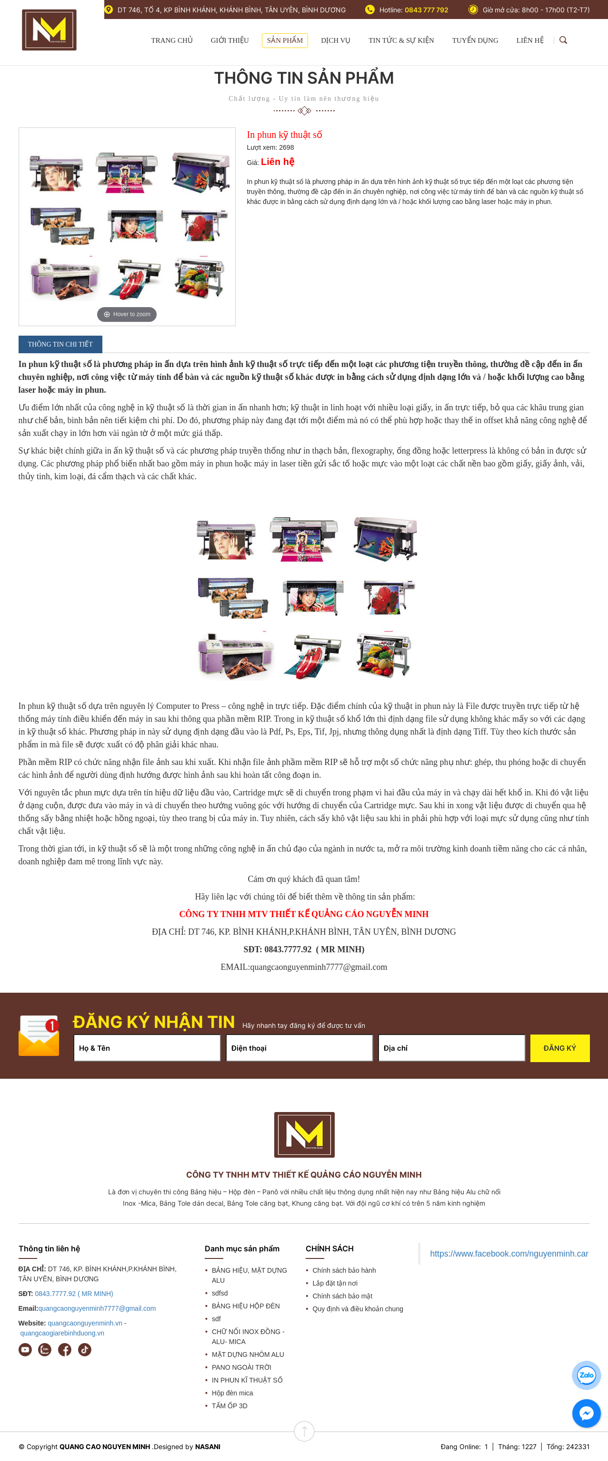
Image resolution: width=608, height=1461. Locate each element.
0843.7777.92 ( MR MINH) (74, 1293)
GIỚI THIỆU (230, 40)
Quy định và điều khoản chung (358, 1309)
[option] (127, 227)
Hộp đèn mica (232, 1393)
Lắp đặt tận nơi (335, 1283)
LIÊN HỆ (530, 40)
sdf (216, 1319)
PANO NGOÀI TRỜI (241, 1367)
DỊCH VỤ (335, 40)
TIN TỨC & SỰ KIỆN (401, 40)
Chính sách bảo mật (343, 1296)
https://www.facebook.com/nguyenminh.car (509, 1253)
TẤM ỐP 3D (230, 1406)
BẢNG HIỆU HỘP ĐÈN (246, 1306)
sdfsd (220, 1293)
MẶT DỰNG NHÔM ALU (248, 1354)
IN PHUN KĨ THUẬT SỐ (247, 1380)
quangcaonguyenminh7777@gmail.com (97, 1308)
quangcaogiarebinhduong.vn (62, 1333)
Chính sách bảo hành (344, 1270)
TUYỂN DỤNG (475, 40)
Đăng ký (560, 1048)
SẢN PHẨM (285, 40)
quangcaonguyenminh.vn (85, 1323)
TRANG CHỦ (171, 40)
